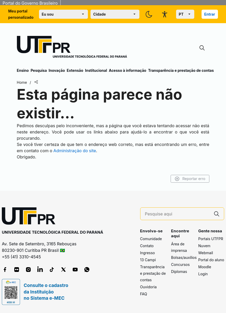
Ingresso (147, 253)
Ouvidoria (148, 287)
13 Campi (148, 260)
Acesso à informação (127, 70)
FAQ (143, 294)
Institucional (96, 70)
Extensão (75, 70)
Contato (147, 246)
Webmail (205, 253)
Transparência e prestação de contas (181, 70)
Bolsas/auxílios (184, 257)
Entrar (209, 14)
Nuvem (204, 246)
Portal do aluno (211, 260)
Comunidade (151, 239)
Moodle (204, 267)
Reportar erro (190, 178)
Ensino (23, 70)
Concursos (180, 264)
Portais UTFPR (210, 239)
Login (203, 274)
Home (22, 82)
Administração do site (74, 150)
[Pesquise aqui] (177, 214)
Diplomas (179, 271)
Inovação (57, 70)
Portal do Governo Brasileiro (30, 3)
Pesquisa (39, 70)
